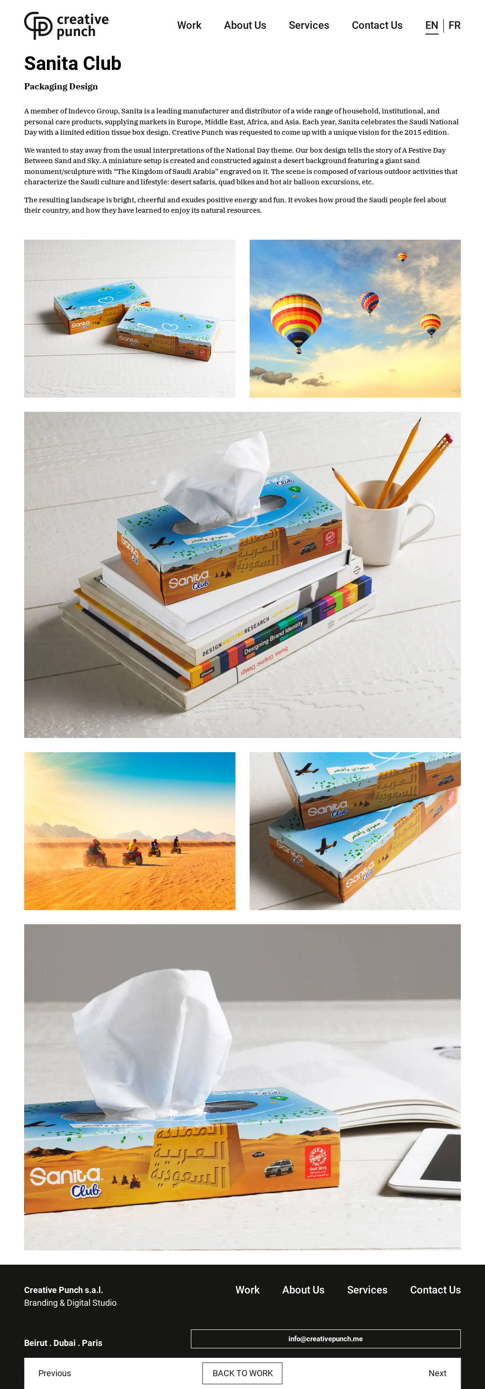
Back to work (243, 1373)
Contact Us (377, 25)
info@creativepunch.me (325, 1339)
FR (455, 25)
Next (438, 1373)
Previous (54, 1373)
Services (309, 25)
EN (432, 25)
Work (189, 25)
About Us (245, 25)
